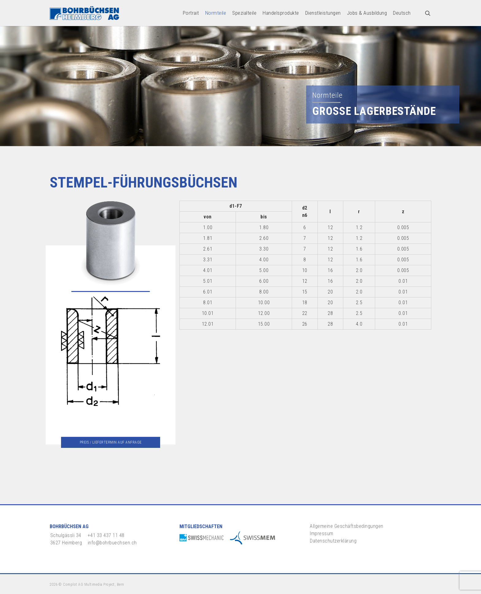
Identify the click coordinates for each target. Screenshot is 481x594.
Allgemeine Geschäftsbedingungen (346, 526)
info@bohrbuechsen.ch (112, 543)
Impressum (321, 533)
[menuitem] (402, 13)
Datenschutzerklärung (333, 541)
